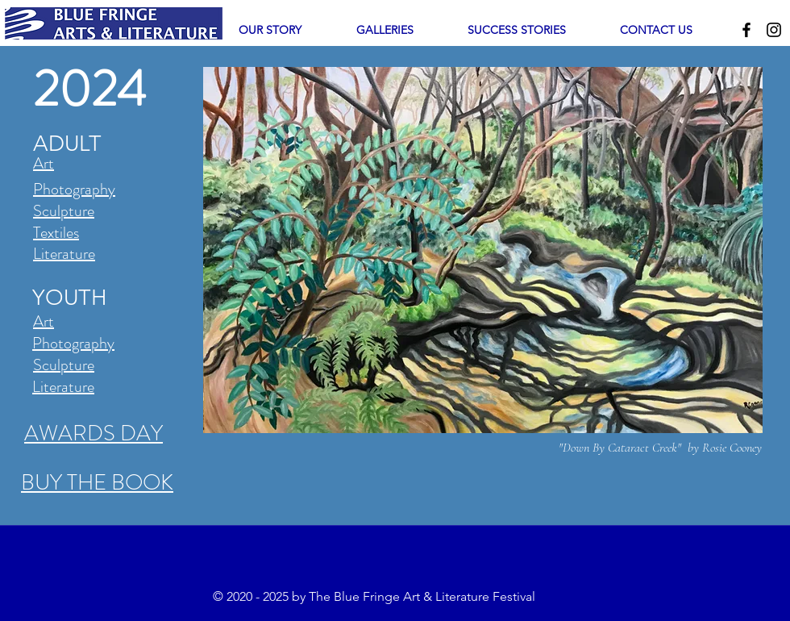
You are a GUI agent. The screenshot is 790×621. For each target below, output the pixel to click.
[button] (384, 30)
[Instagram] (774, 30)
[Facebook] (746, 30)
